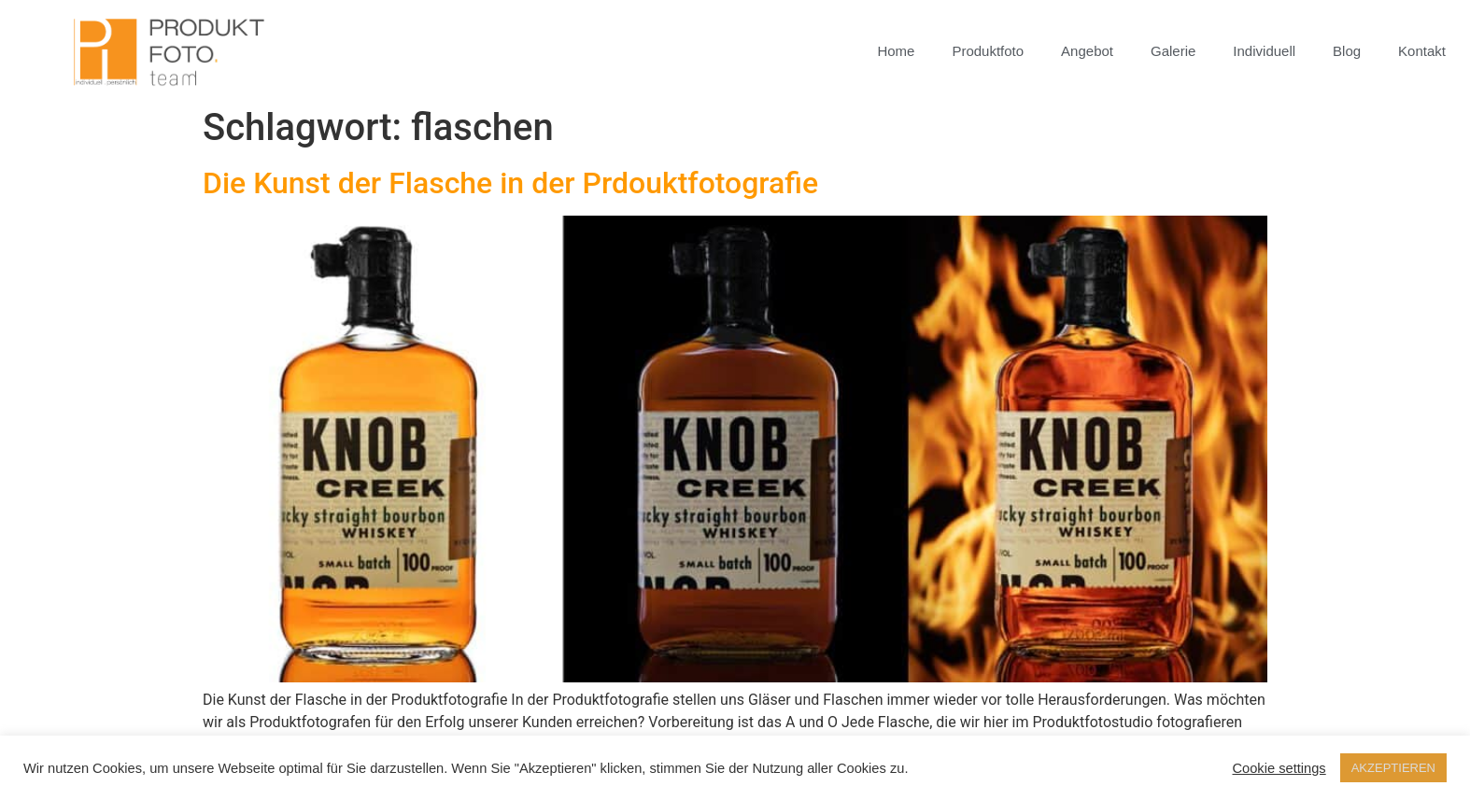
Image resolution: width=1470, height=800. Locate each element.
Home (895, 51)
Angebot (1087, 51)
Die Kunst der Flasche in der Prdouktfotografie (510, 183)
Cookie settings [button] (1278, 768)
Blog (1347, 51)
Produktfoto (988, 51)
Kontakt (1422, 51)
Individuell (1264, 51)
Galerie (1173, 51)
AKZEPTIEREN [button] (1393, 768)
